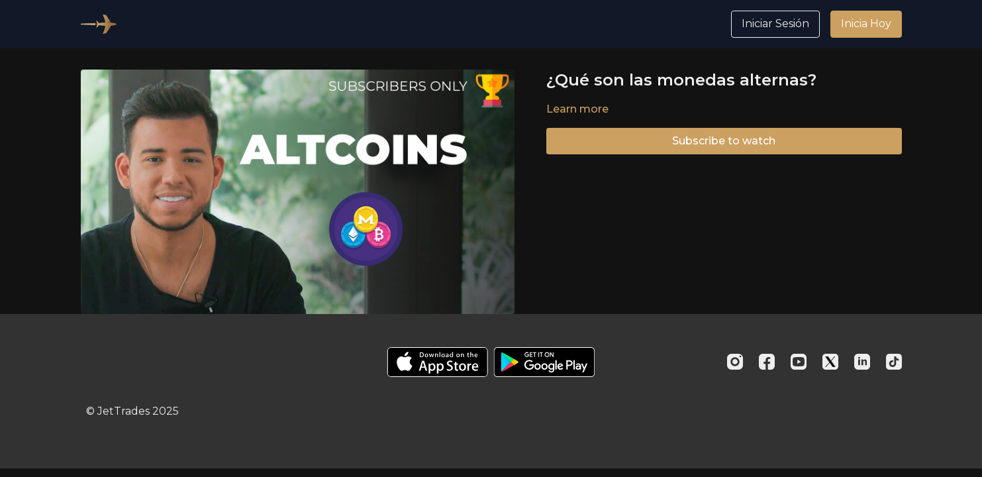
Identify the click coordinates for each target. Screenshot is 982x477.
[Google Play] (544, 362)
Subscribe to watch (723, 140)
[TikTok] (894, 362)
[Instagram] (735, 362)
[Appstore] (437, 362)
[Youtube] (799, 362)
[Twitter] (830, 362)
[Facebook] (767, 362)
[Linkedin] (862, 362)
